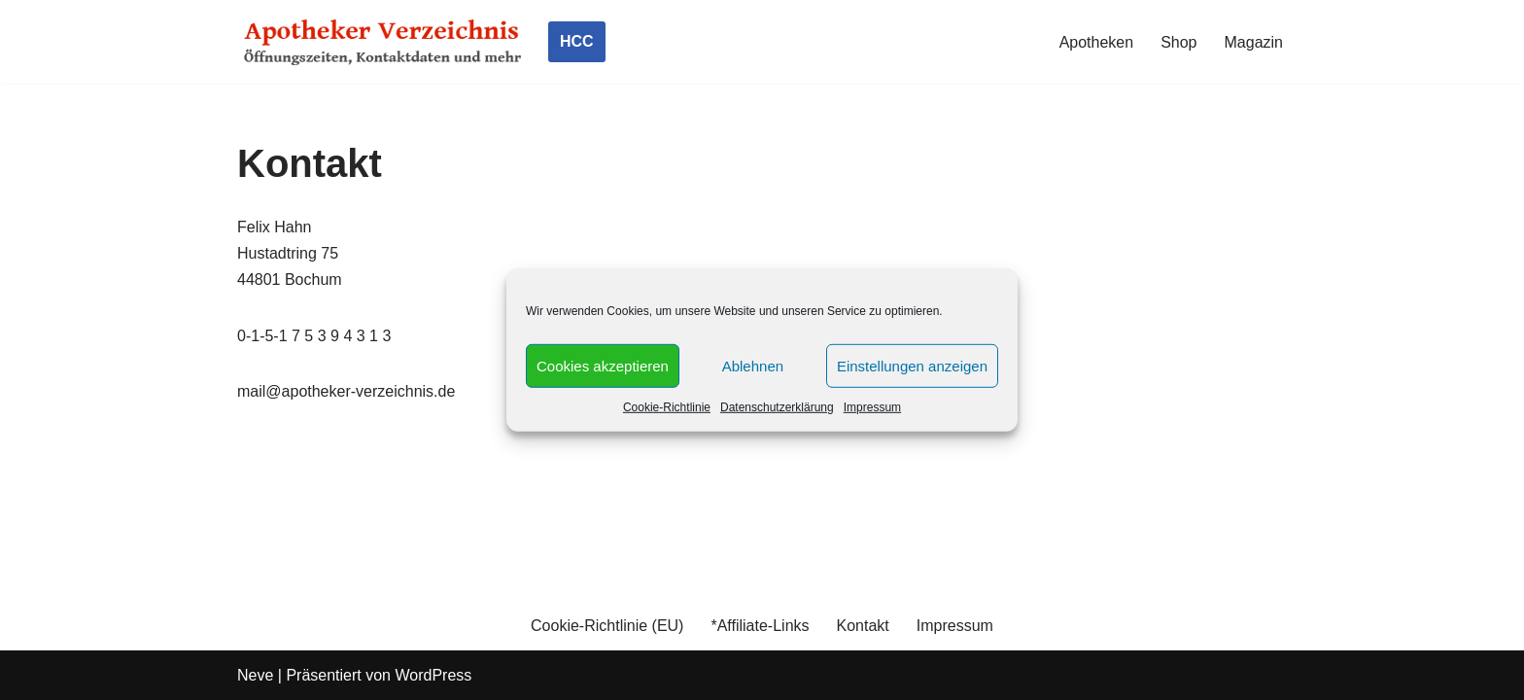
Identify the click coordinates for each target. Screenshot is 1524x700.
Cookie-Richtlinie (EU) (607, 625)
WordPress (433, 675)
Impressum (872, 407)
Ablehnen (752, 365)
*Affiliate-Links (759, 625)
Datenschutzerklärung (777, 407)
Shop (1178, 42)
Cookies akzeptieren (603, 365)
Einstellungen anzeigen (912, 365)
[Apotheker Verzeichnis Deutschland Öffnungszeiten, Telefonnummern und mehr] (383, 42)
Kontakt (863, 625)
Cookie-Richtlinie (666, 407)
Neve (255, 675)
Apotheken (1096, 42)
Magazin (1254, 42)
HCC (577, 41)
